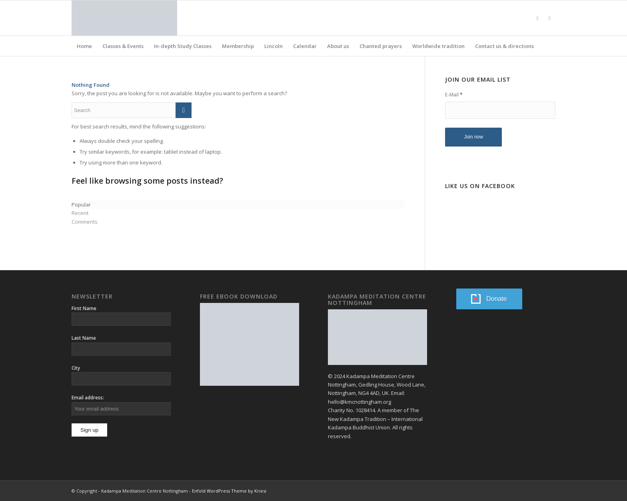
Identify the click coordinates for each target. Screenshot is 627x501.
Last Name (84, 338)
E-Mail (454, 94)
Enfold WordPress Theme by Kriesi (229, 491)
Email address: (88, 397)
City (76, 368)
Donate (496, 298)
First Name (84, 308)
